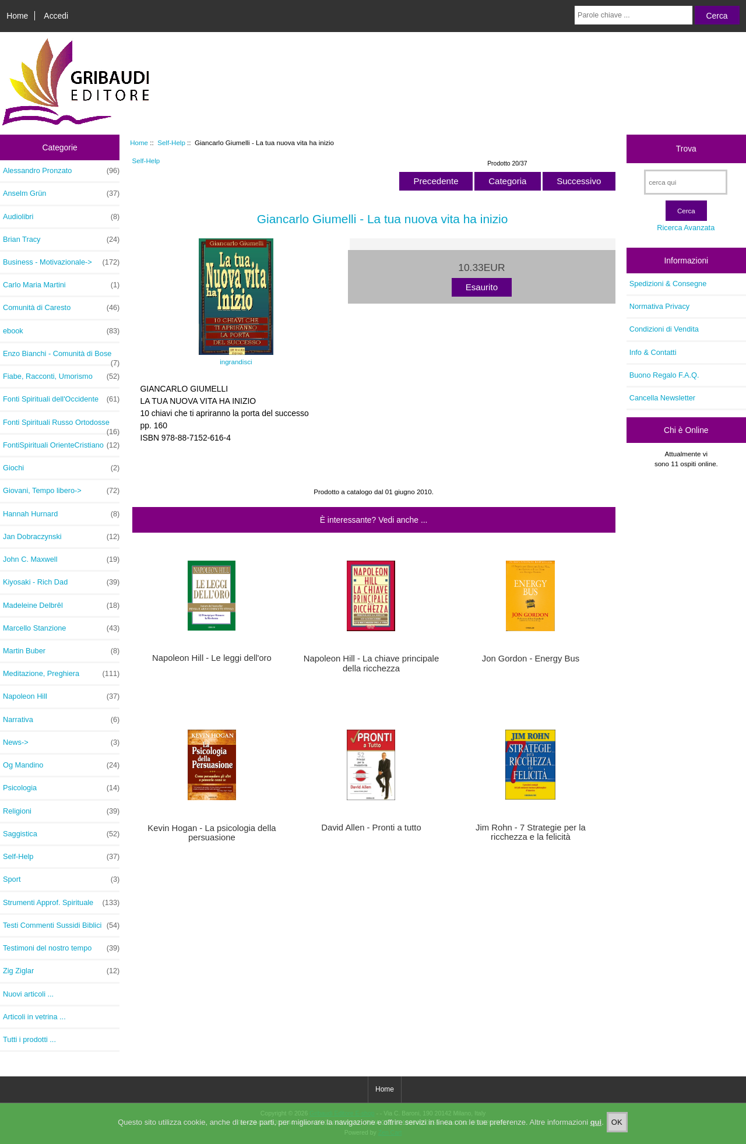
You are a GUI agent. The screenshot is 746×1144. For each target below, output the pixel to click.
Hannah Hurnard (61, 514)
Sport (61, 879)
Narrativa (61, 719)
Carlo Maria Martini (61, 285)
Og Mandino (61, 765)
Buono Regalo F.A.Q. (664, 375)
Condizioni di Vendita (664, 329)
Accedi (56, 15)
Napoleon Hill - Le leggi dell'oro (212, 658)
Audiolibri (61, 216)
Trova (686, 148)
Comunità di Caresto (61, 307)
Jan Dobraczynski (61, 536)
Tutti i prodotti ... (29, 1039)
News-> (61, 742)
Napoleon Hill (61, 696)
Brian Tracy (61, 239)
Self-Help (171, 142)
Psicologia (61, 788)
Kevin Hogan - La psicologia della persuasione (211, 832)
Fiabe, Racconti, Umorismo (61, 376)
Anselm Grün (61, 193)
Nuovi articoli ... (28, 994)
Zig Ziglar (61, 971)
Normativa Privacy (659, 306)
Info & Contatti (653, 352)
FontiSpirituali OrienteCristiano (61, 445)
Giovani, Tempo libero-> (61, 490)
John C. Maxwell (61, 559)
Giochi (61, 468)
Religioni (61, 811)
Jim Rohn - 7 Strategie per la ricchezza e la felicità (531, 832)
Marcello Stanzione (61, 628)
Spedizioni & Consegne (668, 283)
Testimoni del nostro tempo (61, 948)
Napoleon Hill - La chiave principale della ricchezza (371, 663)
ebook (61, 331)
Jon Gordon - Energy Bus (530, 658)
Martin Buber (61, 651)
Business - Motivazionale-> (61, 262)
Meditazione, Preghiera (61, 673)
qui (596, 1125)
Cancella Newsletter (662, 397)
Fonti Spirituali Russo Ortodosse (61, 425)
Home (17, 15)
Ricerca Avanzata (686, 227)
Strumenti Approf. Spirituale (61, 902)
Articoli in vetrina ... (34, 1016)
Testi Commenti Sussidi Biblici (61, 925)
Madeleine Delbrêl (61, 605)
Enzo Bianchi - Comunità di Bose (61, 356)
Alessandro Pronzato (61, 170)
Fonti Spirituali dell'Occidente (61, 399)
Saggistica (61, 834)
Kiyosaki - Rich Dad (61, 582)
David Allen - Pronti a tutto (371, 827)
